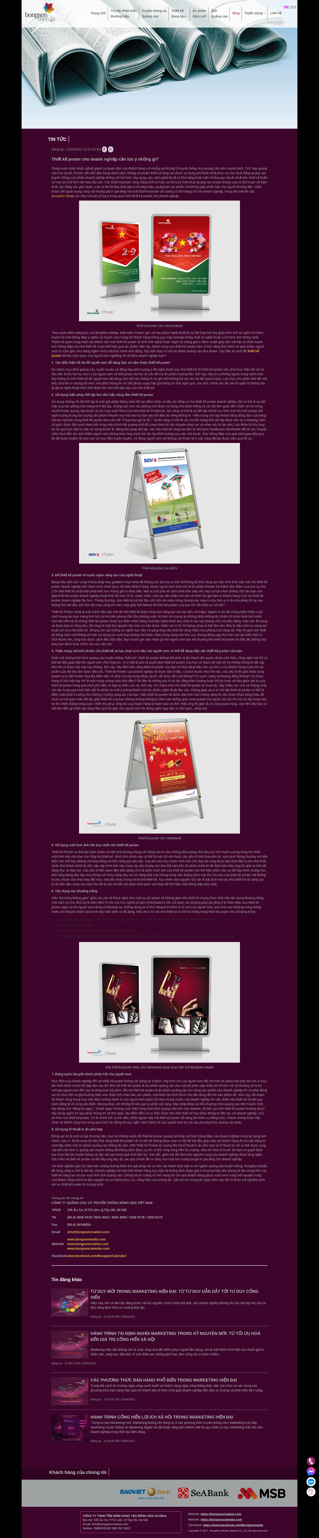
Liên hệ (276, 15)
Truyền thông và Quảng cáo (154, 13)
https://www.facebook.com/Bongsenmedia (233, 1525)
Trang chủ (98, 15)
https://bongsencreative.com (221, 1514)
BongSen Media (62, 196)
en (293, 7)
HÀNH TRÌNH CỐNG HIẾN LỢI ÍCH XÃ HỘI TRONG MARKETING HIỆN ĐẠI (162, 1417)
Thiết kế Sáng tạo (179, 13)
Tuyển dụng (254, 15)
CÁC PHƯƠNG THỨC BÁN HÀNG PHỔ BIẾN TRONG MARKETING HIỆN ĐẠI (164, 1380)
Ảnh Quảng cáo (219, 13)
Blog (236, 15)
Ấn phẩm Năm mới (199, 13)
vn (285, 7)
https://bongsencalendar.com (221, 1519)
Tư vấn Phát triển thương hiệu (124, 13)
